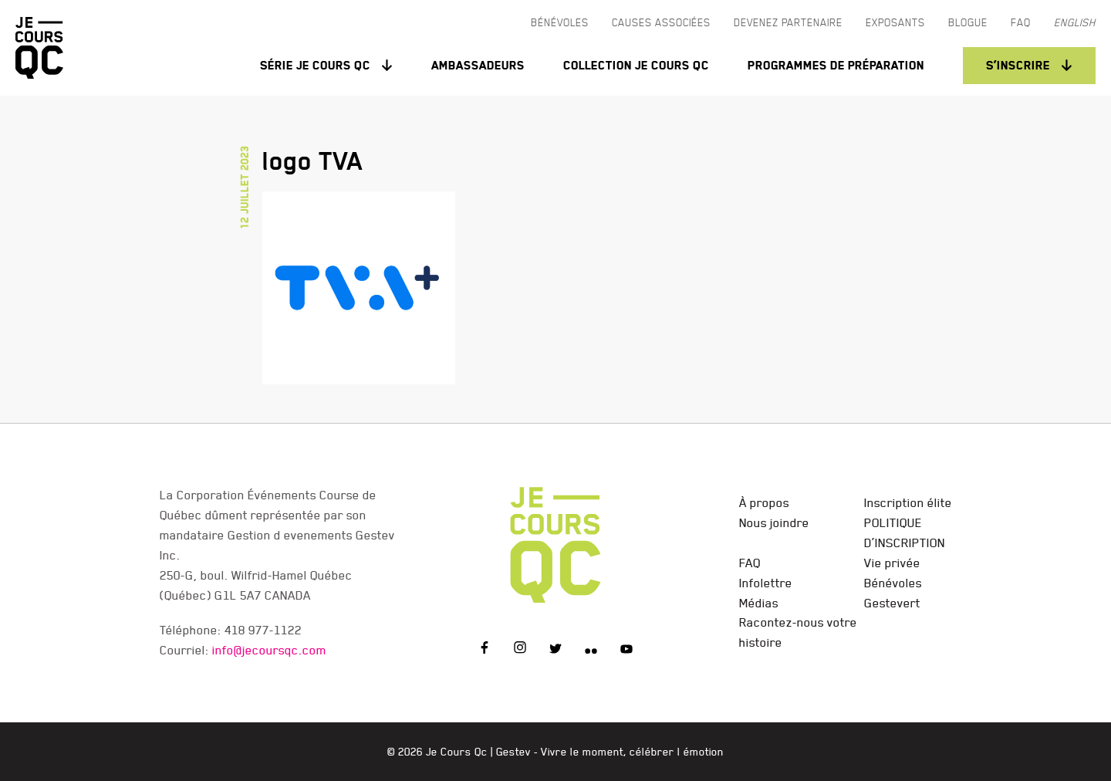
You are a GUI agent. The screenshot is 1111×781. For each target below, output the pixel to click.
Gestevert (892, 603)
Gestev (513, 752)
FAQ (750, 563)
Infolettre (765, 583)
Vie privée (892, 563)
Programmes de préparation (836, 65)
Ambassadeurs (478, 65)
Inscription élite (908, 502)
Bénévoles (893, 583)
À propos (764, 502)
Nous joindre (774, 522)
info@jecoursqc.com (269, 650)
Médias (758, 603)
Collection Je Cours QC (636, 65)
